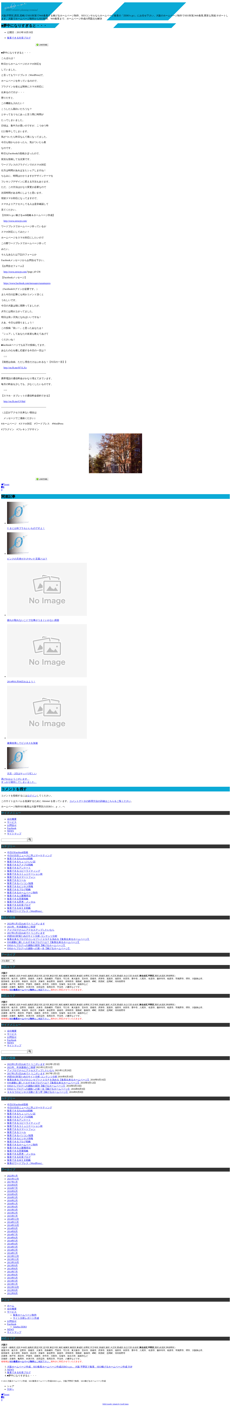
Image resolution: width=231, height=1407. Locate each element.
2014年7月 (12, 1234)
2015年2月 (12, 1213)
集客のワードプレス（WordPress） (25, 911)
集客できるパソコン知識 (20, 883)
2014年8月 (12, 1231)
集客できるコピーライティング (23, 871)
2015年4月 (12, 1206)
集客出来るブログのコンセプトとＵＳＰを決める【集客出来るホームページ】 (48, 939)
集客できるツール (16, 880)
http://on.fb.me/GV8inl (14, 401)
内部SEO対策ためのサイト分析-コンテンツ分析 (32, 936)
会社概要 (12, 819)
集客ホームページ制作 (25, 1315)
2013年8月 (12, 1268)
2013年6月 (12, 1275)
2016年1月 (12, 1203)
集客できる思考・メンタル (21, 902)
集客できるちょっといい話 (21, 861)
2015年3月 (12, 1210)
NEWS (10, 831)
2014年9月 (12, 1228)
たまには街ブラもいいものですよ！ (26, 528)
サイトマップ (14, 833)
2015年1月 (12, 1216)
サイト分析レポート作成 (26, 1318)
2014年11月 (13, 1222)
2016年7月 (12, 1188)
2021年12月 (13, 1179)
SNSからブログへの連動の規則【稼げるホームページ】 (36, 945)
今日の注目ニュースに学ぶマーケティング (29, 855)
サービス (12, 822)
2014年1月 (12, 1253)
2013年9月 (12, 1265)
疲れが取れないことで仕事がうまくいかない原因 (33, 620)
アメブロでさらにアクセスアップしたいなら (30, 930)
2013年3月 (12, 1281)
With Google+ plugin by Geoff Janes (115, 1404)
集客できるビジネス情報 (20, 886)
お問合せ (12, 825)
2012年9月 (12, 1290)
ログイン (32, 795)
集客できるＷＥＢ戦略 (19, 908)
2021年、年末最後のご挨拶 (21, 927)
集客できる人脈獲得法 (19, 895)
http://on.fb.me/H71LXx (15, 367)
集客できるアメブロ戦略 (20, 865)
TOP (69, 1366)
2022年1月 (12, 1176)
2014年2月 (12, 1250)
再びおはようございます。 (15, 779)
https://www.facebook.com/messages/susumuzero (27, 283)
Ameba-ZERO (20, 1327)
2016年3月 (12, 1197)
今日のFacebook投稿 (17, 852)
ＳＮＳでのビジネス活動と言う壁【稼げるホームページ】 (38, 1092)
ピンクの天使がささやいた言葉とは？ (27, 558)
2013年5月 (12, 1278)
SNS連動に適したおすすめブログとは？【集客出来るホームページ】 (43, 942)
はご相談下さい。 (30, 990)
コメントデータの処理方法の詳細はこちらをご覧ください (100, 801)
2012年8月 (12, 1293)
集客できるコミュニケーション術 (25, 874)
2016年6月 (12, 1191)
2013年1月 (12, 1284)
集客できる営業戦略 (17, 899)
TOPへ (10, 1389)
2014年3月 (12, 1247)
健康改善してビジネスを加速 (22, 743)
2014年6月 (12, 1237)
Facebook (11, 828)
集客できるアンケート (19, 868)
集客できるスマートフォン (21, 877)
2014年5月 (12, 1240)
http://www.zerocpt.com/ (15, 221)
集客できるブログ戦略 (19, 889)
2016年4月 (12, 1194)
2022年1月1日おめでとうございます (26, 923)
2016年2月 (12, 1200)
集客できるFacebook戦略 (20, 858)
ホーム (10, 1305)
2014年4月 (12, 1244)
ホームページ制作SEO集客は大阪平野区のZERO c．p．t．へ (33, 806)
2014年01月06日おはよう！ (21, 681)
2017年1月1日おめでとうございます (26, 933)
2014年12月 (13, 1219)
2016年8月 (12, 1185)
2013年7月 (12, 1271)
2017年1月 (12, 1182)
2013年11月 (13, 1259)
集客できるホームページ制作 (22, 892)
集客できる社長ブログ (19, 38)
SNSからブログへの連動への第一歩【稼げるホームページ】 (38, 948)
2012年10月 (13, 1287)
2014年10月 (13, 1225)
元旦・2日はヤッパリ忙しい (22, 773)
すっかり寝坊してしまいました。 (19, 782)
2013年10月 (13, 1262)
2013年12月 (13, 1256)
